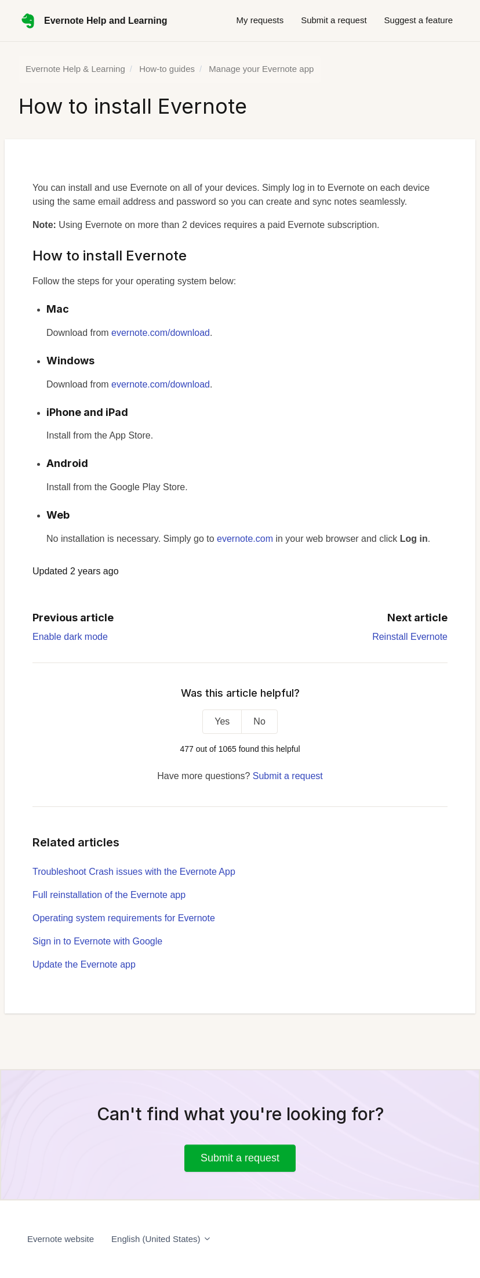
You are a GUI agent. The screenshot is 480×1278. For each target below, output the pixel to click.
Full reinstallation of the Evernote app (109, 895)
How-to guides (167, 69)
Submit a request (333, 20)
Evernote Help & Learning (75, 69)
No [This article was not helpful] (259, 721)
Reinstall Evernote (410, 637)
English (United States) (161, 1239)
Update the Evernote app (84, 964)
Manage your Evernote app (261, 69)
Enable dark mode (70, 637)
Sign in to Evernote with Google (97, 941)
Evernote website (60, 1239)
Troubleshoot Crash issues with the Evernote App (133, 872)
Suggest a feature (418, 20)
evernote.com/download (160, 333)
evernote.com (245, 539)
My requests (259, 20)
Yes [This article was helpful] (222, 721)
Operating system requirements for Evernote (123, 918)
